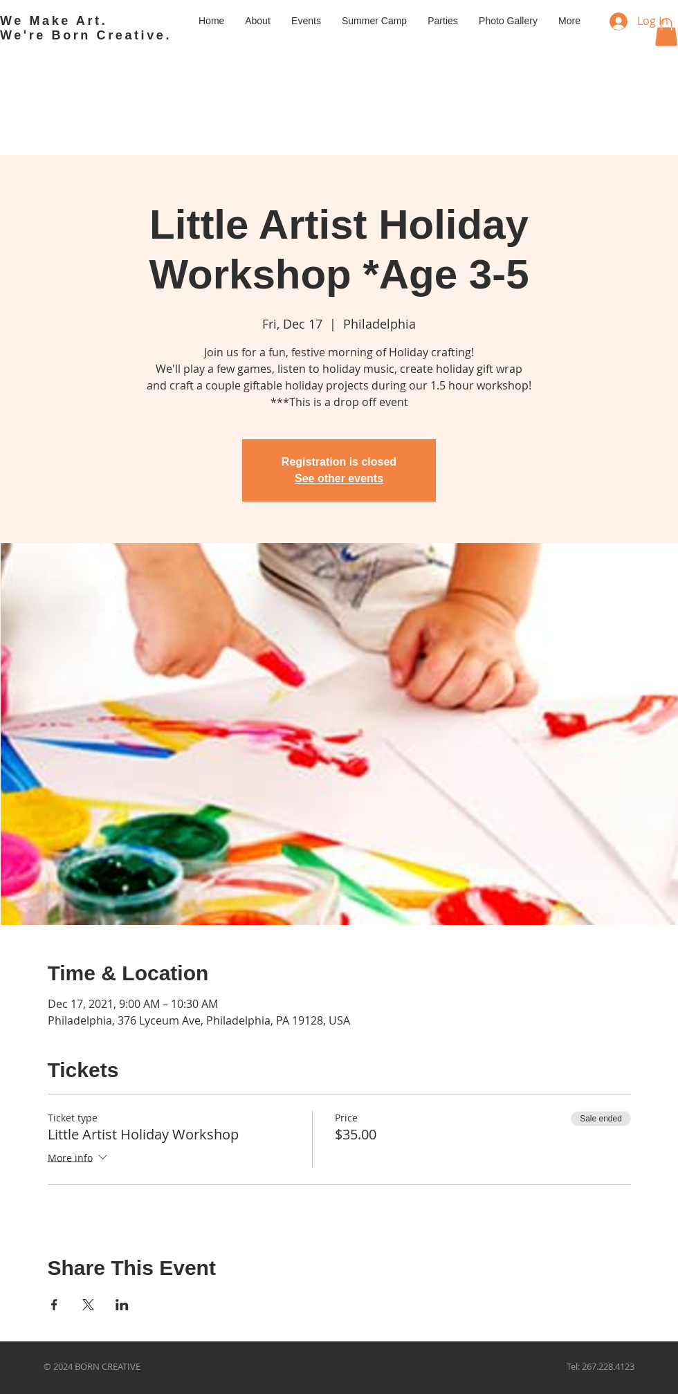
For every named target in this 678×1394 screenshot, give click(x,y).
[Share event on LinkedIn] (122, 1304)
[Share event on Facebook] (54, 1304)
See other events (339, 478)
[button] (666, 32)
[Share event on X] (88, 1304)
